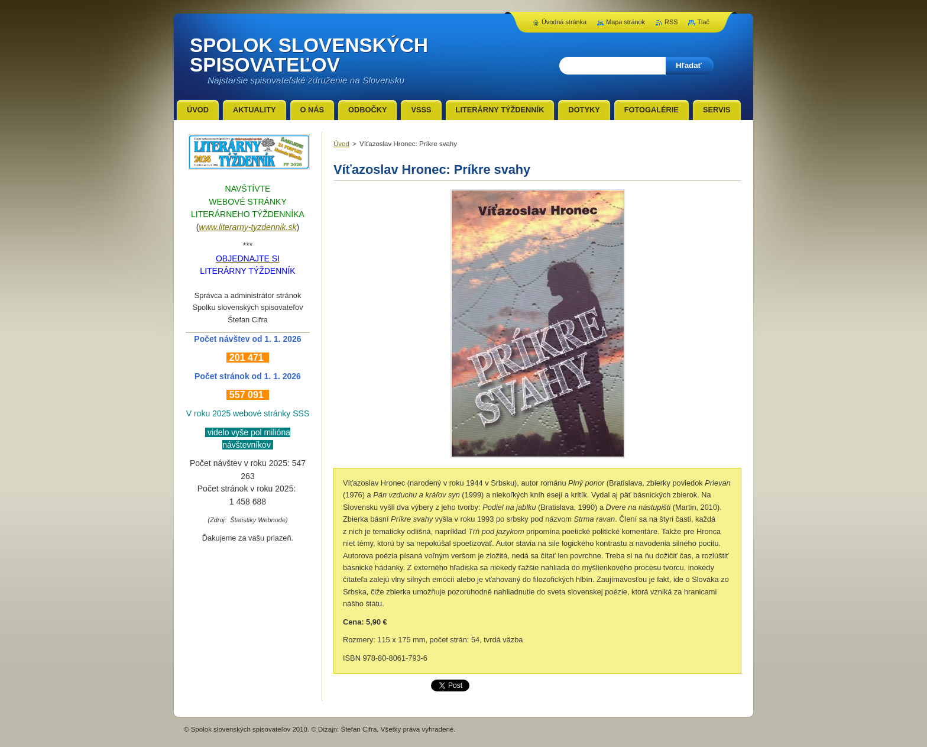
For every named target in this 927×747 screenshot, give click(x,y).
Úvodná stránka (564, 21)
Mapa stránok (625, 21)
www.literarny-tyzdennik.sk (248, 227)
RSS (671, 21)
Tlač (703, 21)
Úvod (341, 143)
